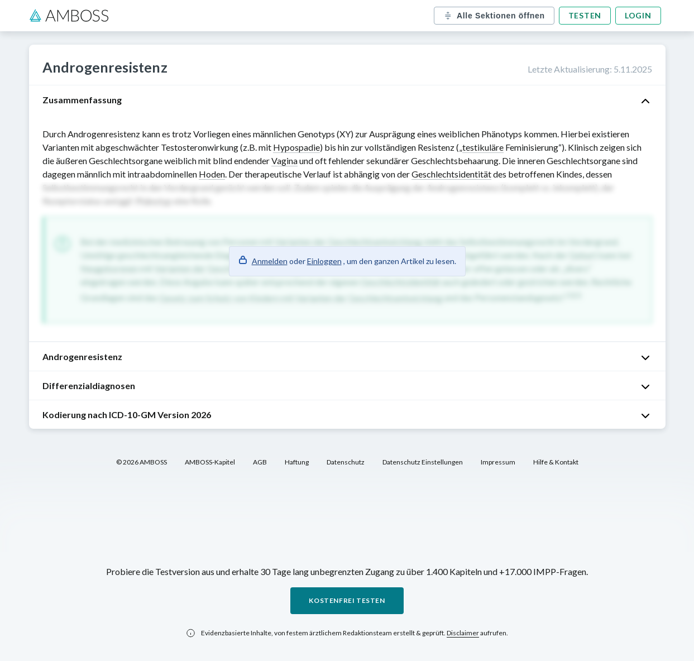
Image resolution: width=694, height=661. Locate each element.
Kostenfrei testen (347, 600)
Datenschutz (346, 462)
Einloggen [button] (324, 261)
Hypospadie (296, 147)
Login (638, 15)
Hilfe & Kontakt (555, 462)
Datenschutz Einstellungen (422, 462)
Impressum (498, 462)
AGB (260, 462)
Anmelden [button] (270, 261)
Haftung (297, 462)
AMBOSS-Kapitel (210, 462)
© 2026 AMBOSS (141, 462)
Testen (584, 15)
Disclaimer (463, 633)
